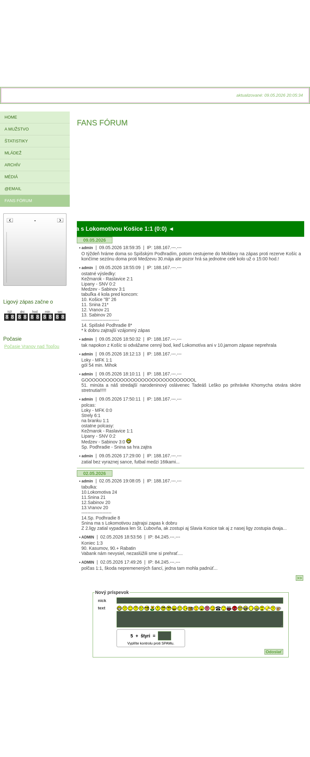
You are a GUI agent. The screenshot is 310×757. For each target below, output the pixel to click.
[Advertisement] (190, 176)
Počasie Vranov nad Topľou (31, 346)
